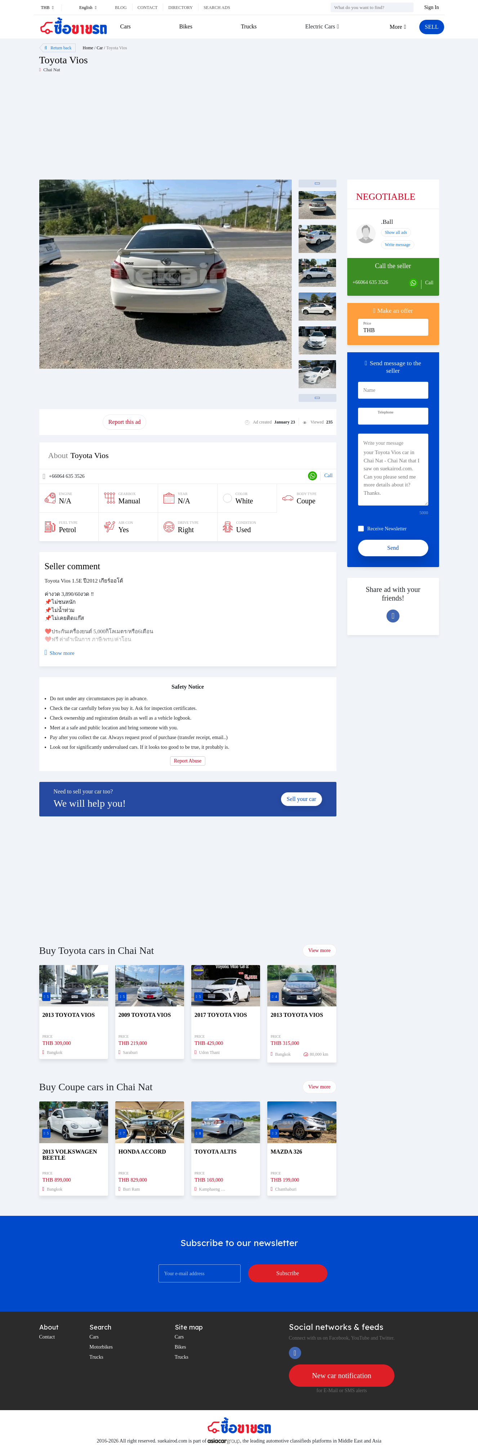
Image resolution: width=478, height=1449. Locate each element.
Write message (398, 244)
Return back (58, 47)
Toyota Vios (116, 47)
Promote (71, 422)
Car (100, 47)
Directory (180, 7)
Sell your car (301, 799)
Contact (148, 7)
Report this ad (124, 422)
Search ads (217, 7)
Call (328, 475)
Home (88, 47)
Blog (121, 7)
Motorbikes (101, 1347)
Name (369, 390)
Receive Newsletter (387, 528)
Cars (125, 26)
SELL (431, 27)
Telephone (386, 412)
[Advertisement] (139, 129)
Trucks (249, 26)
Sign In (431, 7)
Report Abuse (188, 761)
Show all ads (396, 232)
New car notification (341, 1376)
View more (319, 950)
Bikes (185, 26)
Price (367, 323)
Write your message (383, 443)
